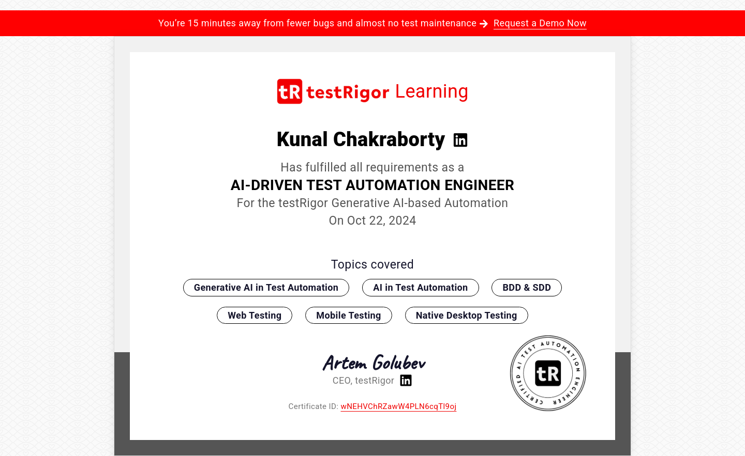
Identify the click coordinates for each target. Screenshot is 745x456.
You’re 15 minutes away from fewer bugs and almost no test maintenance (372, 23)
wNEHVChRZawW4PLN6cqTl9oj (398, 406)
